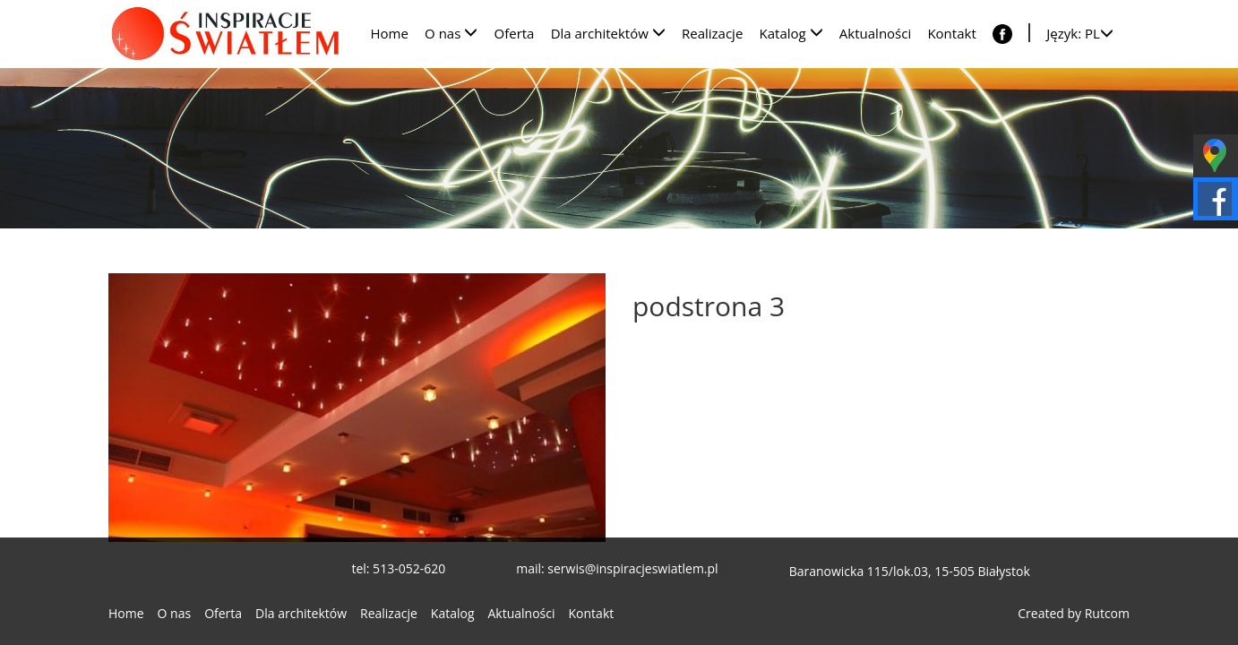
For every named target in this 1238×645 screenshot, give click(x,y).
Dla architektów (301, 613)
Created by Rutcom (1074, 613)
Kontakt (592, 613)
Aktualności (521, 613)
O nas (175, 613)
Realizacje (388, 613)
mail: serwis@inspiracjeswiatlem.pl (617, 568)
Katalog (453, 613)
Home (126, 613)
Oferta (223, 613)
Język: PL (1079, 33)
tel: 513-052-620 (398, 568)
